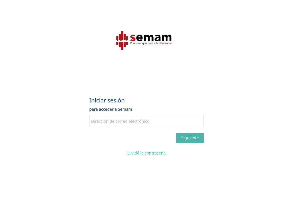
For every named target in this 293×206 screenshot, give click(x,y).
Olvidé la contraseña (146, 153)
